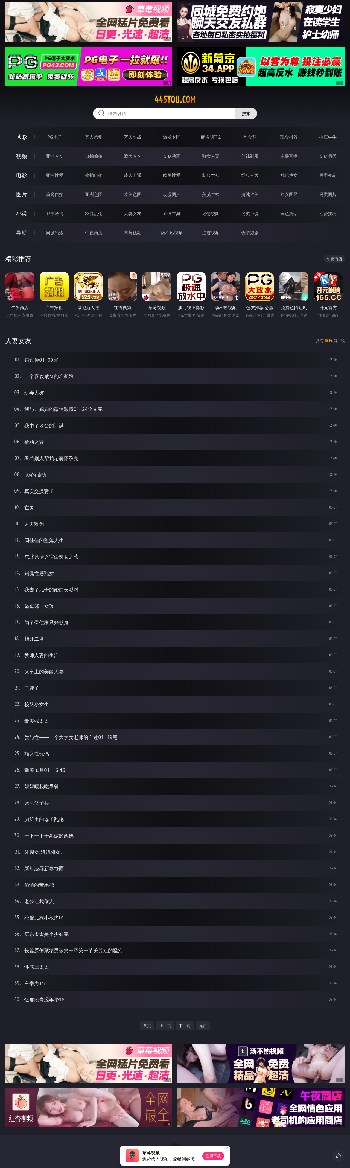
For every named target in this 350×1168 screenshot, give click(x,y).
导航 (21, 232)
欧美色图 (132, 194)
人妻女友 (132, 214)
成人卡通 (132, 175)
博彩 (21, 137)
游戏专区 (171, 137)
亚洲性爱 (54, 175)
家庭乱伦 (94, 214)
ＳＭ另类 (328, 156)
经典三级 (250, 175)
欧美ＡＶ (132, 156)
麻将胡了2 (211, 137)
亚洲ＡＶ (54, 156)
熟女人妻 (211, 156)
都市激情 (54, 214)
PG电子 (54, 137)
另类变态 (328, 175)
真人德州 (94, 137)
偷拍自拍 (94, 175)
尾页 (203, 1025)
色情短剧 (250, 233)
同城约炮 (54, 233)
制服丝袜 (211, 175)
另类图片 (328, 194)
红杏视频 (211, 233)
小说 (21, 213)
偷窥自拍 (54, 194)
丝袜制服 (250, 156)
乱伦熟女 (289, 175)
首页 (147, 1025)
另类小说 (250, 214)
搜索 (246, 113)
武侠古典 (171, 214)
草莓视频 (132, 233)
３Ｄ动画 (171, 156)
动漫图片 (171, 194)
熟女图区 (289, 194)
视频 (21, 156)
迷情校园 (211, 214)
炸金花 (249, 137)
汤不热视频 (172, 233)
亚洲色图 (94, 194)
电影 (21, 175)
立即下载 (213, 1155)
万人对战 (132, 137)
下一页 (184, 1025)
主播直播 (289, 156)
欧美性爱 (171, 175)
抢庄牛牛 (328, 137)
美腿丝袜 (211, 194)
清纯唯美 (250, 194)
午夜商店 (94, 233)
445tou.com (175, 99)
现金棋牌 (289, 137)
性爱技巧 (328, 214)
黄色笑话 (289, 214)
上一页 (165, 1025)
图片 (21, 194)
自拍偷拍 (94, 156)
